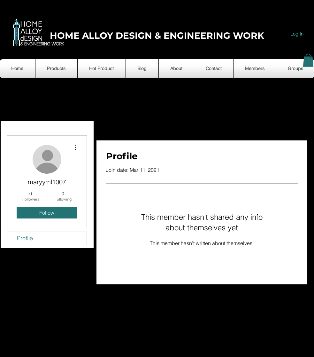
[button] (308, 60)
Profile (25, 238)
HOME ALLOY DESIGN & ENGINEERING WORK (157, 35)
